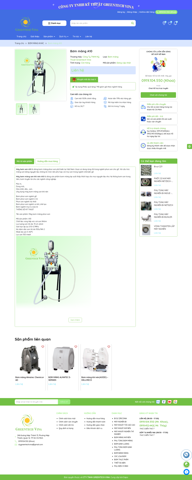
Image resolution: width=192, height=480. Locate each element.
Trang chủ (21, 36)
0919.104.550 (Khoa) (166, 12)
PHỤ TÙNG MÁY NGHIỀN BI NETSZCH (163, 203)
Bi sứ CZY (158, 166)
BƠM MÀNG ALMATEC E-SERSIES (59, 378)
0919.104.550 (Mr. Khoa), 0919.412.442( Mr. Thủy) (153, 423)
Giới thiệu (35, 36)
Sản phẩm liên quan (33, 339)
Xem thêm (75, 320)
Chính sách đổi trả (66, 425)
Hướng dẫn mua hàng (96, 418)
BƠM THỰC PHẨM (121, 459)
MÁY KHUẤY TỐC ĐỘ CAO (124, 425)
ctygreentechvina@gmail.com (30, 444)
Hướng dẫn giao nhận (96, 425)
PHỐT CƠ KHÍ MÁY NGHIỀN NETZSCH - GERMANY (163, 180)
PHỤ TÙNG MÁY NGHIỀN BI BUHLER (163, 215)
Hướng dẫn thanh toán (96, 422)
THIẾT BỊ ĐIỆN (119, 463)
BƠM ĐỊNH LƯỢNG (121, 444)
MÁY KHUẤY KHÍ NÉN (122, 428)
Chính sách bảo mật (67, 418)
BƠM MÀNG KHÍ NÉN (122, 437)
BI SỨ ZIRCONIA (120, 418)
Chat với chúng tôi (158, 95)
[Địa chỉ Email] (42, 401)
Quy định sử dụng (66, 428)
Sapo (125, 477)
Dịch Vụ (63, 36)
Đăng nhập (132, 12)
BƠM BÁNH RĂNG (121, 453)
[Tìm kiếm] (132, 23)
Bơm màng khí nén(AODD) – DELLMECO (94, 378)
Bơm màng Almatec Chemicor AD (29, 378)
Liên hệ (88, 36)
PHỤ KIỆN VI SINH (121, 466)
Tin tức (76, 36)
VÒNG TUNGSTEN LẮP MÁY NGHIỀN (164, 227)
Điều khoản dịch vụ (94, 428)
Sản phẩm (49, 36)
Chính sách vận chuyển (68, 422)
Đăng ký (121, 12)
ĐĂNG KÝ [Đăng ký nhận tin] (64, 402)
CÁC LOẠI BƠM (120, 456)
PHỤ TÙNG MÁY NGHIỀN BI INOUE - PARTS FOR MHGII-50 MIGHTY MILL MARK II (164, 192)
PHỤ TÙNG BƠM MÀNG (123, 441)
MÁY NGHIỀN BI (120, 422)
